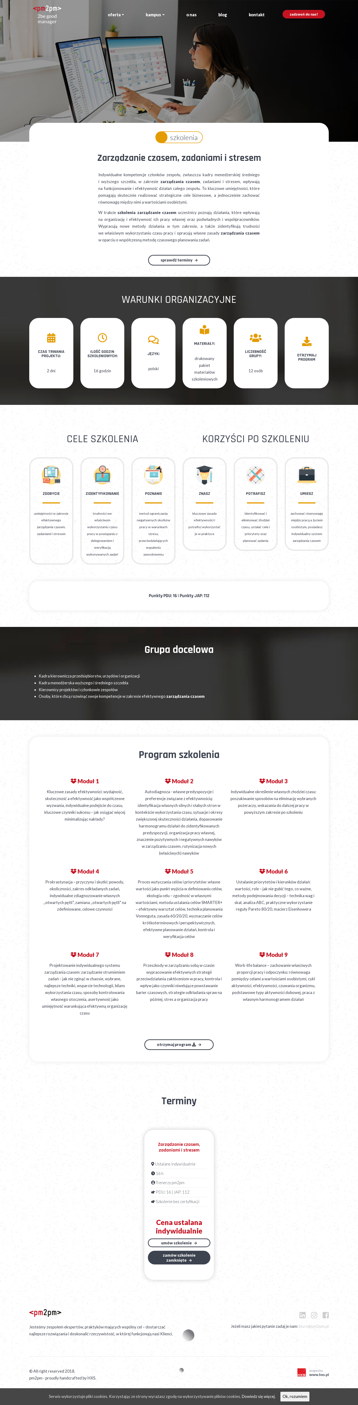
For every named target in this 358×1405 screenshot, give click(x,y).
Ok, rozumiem (295, 1396)
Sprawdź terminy (176, 259)
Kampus (153, 14)
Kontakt (257, 14)
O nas (191, 14)
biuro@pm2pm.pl (314, 1326)
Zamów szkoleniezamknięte (179, 1258)
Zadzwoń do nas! (304, 14)
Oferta (114, 14)
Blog (222, 14)
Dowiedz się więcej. (259, 1396)
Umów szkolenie (176, 1242)
